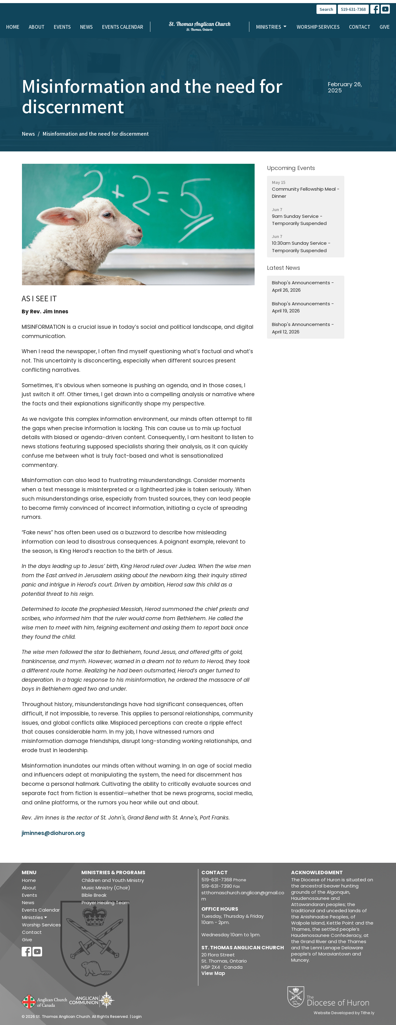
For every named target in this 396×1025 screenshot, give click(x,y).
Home (12, 26)
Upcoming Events (291, 168)
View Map (213, 973)
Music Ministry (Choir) (106, 887)
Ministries (271, 26)
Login (137, 1016)
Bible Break (94, 895)
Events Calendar (122, 26)
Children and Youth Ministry (113, 880)
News (86, 26)
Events (62, 26)
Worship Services (318, 26)
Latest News (283, 268)
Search (326, 9)
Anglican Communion (92, 1000)
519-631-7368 (353, 9)
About (37, 26)
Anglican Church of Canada (45, 1001)
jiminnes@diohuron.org (53, 833)
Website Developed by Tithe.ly (344, 1012)
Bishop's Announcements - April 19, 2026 (303, 307)
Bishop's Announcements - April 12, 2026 (303, 328)
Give (385, 26)
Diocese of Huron (330, 996)
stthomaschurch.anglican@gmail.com (242, 895)
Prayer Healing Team (105, 902)
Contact (359, 26)
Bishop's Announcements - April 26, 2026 (303, 286)
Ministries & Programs (113, 872)
